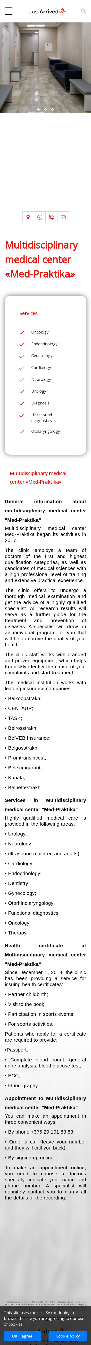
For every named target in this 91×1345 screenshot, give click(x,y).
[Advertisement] (45, 166)
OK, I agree (22, 1336)
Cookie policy (68, 1336)
